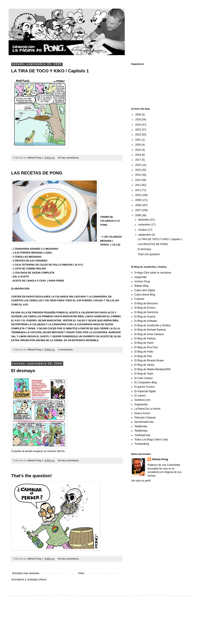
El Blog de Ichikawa (145, 320)
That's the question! (31, 475)
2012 (138, 184)
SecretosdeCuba (144, 421)
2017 (138, 159)
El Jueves (140, 395)
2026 (138, 114)
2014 (138, 174)
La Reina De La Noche (147, 408)
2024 (138, 124)
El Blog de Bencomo (146, 303)
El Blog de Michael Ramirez (150, 329)
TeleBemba (140, 426)
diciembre (144, 219)
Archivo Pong (142, 281)
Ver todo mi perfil (141, 480)
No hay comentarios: (69, 157)
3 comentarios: (66, 349)
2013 (138, 180)
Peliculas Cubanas (145, 417)
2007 (138, 210)
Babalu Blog (141, 285)
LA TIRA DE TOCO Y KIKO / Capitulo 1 (50, 70)
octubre (143, 229)
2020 (138, 144)
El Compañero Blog (145, 382)
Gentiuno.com (142, 399)
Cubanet (139, 298)
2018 (138, 154)
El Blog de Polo (143, 356)
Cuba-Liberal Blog (144, 294)
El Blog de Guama (144, 316)
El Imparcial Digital (145, 391)
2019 (138, 149)
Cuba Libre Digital (144, 290)
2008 (138, 205)
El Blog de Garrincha (146, 312)
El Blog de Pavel (143, 342)
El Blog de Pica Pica (146, 347)
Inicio (81, 573)
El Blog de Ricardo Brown (149, 360)
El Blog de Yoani (143, 373)
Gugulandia (141, 404)
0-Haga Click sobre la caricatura (152, 272)
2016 (138, 164)
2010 (138, 195)
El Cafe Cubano (143, 378)
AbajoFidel (140, 277)
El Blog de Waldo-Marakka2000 (152, 369)
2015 (138, 169)
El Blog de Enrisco (144, 307)
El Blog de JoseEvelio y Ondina (152, 325)
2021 (138, 139)
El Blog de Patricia (144, 338)
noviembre (144, 224)
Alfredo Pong (160, 459)
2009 (138, 200)
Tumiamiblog (141, 443)
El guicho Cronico (144, 386)
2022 (138, 134)
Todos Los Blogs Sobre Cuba (151, 439)
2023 (138, 129)
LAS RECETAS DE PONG (36, 173)
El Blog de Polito (143, 351)
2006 (138, 215)
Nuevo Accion (142, 413)
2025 (138, 119)
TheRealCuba (142, 435)
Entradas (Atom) (37, 579)
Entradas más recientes (25, 573)
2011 (138, 190)
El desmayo (23, 370)
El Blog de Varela (144, 364)
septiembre (145, 234)
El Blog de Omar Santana (149, 334)
